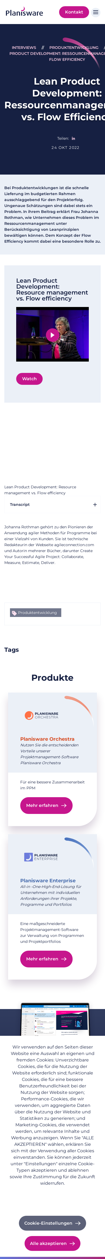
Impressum (52, 1199)
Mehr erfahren (42, 805)
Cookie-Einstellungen (48, 1223)
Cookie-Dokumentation (52, 1206)
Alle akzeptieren (48, 1243)
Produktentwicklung (74, 47)
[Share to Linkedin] (73, 138)
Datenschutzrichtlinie (52, 1192)
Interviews (24, 47)
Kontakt (74, 12)
